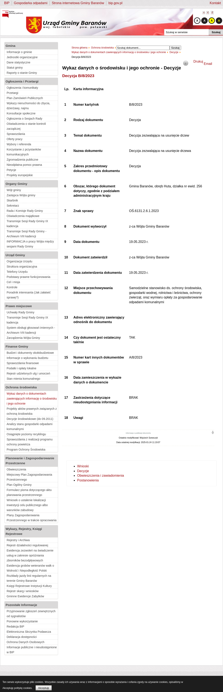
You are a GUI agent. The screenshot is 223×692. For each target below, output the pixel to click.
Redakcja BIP (15, 626)
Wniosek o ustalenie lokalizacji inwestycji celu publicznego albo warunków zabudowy (27, 505)
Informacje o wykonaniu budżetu (27, 358)
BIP (7, 3)
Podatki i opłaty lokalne (21, 368)
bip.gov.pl (115, 3)
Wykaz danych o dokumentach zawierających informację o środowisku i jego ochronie (32, 398)
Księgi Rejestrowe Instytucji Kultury (29, 586)
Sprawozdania (16, 134)
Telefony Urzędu (17, 271)
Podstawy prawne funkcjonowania (28, 277)
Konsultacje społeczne (21, 113)
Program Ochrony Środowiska (26, 449)
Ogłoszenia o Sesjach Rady (24, 118)
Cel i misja (13, 282)
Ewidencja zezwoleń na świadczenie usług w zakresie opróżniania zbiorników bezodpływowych (30, 555)
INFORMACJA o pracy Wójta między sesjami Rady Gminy (30, 244)
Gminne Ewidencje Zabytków (25, 596)
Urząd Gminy (15, 255)
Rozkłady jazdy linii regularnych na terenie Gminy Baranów (29, 578)
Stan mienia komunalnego (23, 378)
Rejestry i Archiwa (18, 540)
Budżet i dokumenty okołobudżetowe (30, 352)
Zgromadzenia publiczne (22, 159)
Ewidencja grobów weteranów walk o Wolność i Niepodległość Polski (30, 568)
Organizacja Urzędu (19, 261)
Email (208, 63)
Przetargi (12, 93)
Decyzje (83, 471)
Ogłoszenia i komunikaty (22, 87)
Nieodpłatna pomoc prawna (24, 164)
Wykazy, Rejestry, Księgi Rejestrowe (24, 531)
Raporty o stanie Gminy (22, 72)
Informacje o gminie (19, 52)
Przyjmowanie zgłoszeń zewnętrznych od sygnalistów (31, 614)
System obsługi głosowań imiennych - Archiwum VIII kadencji (31, 330)
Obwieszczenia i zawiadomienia (100, 475)
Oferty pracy (14, 139)
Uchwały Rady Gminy (20, 312)
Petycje (11, 170)
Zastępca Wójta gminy (21, 195)
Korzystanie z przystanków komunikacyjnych (24, 152)
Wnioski (83, 466)
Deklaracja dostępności (22, 637)
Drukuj (198, 61)
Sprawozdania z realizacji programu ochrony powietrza (30, 442)
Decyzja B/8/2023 (78, 76)
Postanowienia (88, 480)
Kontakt (215, 3)
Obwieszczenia (16, 469)
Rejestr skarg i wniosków (23, 591)
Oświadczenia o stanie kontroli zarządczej (26, 126)
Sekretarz (13, 205)
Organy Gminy (16, 183)
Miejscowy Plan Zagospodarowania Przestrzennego (29, 477)
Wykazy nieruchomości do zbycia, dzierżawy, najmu (28, 106)
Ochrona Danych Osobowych (25, 642)
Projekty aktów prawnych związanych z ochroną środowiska (32, 411)
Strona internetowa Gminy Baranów (78, 3)
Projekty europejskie (20, 175)
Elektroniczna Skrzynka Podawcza (29, 631)
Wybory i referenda (19, 144)
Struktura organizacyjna (22, 266)
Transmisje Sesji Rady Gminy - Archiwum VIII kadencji (26, 234)
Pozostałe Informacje (21, 605)
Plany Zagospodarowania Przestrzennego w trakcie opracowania (31, 518)
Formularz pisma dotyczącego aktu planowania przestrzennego (29, 492)
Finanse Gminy (17, 346)
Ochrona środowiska (21, 387)
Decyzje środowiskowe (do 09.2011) (30, 419)
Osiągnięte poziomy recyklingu (26, 434)
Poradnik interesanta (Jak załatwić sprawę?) (29, 295)
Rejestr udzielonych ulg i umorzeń (28, 373)
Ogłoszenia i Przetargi (22, 81)
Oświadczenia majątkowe (23, 216)
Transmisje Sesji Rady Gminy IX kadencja (27, 223)
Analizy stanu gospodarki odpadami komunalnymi (29, 426)
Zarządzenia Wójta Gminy (23, 337)
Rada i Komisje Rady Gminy (25, 210)
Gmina (10, 45)
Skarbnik (12, 200)
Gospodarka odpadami (30, 3)
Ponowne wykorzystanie (22, 621)
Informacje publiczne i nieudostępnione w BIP (32, 650)
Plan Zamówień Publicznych (25, 98)
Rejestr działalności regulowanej (27, 545)
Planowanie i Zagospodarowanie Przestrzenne (30, 460)
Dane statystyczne (18, 62)
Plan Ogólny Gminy (19, 484)
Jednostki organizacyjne (22, 57)
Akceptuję (43, 688)
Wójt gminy (14, 190)
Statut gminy (15, 67)
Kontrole (12, 287)
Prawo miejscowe (19, 306)
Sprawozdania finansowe (23, 363)
